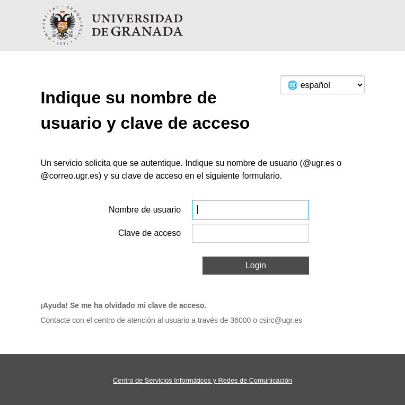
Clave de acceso (149, 232)
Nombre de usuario (145, 209)
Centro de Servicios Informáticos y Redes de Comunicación (202, 380)
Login (255, 265)
